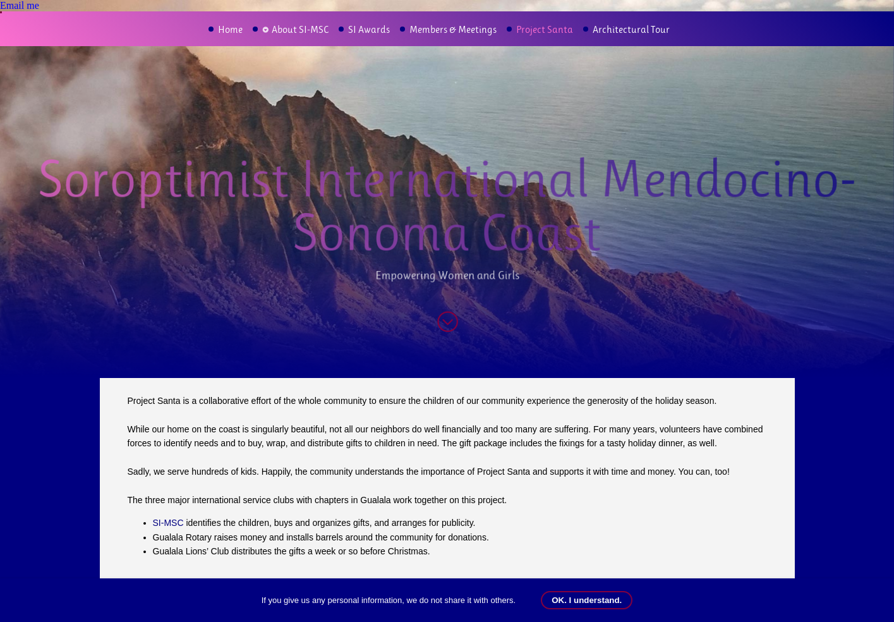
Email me (19, 5)
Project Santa (544, 29)
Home (230, 29)
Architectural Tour (631, 29)
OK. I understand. (587, 600)
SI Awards (369, 29)
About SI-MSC (300, 29)
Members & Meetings (453, 29)
